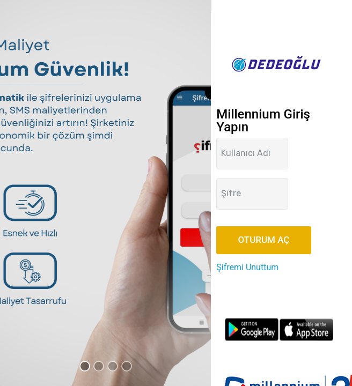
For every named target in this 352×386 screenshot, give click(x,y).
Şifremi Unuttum (247, 267)
